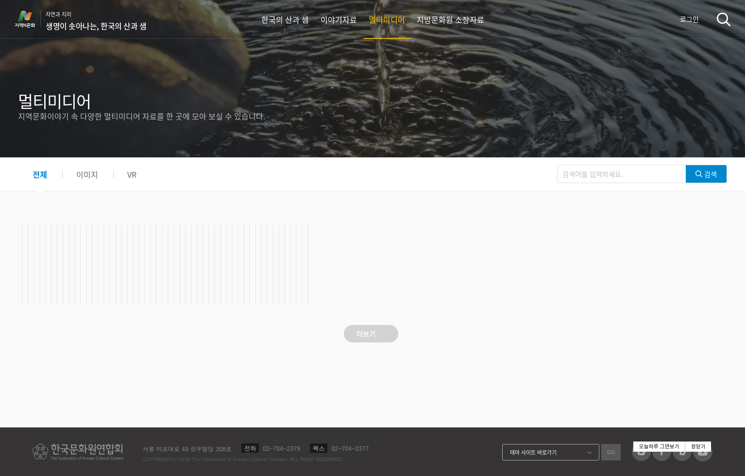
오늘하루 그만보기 (659, 446)
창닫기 (698, 446)
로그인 (689, 19)
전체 (40, 174)
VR (131, 174)
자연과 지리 (96, 21)
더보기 (365, 334)
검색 (723, 19)
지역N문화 (30, 19)
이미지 (87, 174)
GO (611, 452)
